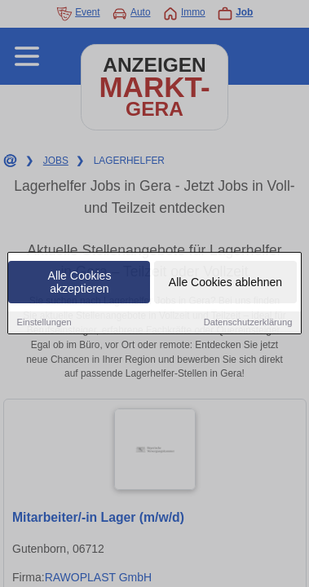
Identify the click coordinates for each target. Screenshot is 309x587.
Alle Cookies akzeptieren (80, 283)
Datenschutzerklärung (248, 323)
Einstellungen (43, 323)
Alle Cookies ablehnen (225, 282)
